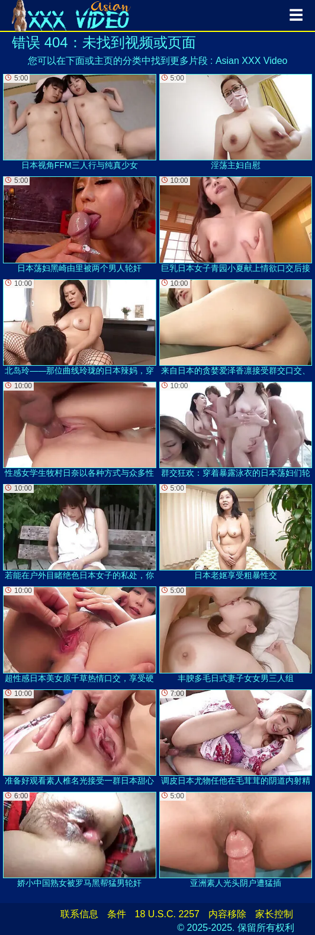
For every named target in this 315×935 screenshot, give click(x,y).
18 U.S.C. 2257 (167, 914)
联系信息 (79, 914)
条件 (116, 914)
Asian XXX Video (252, 61)
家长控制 (274, 914)
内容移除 (227, 914)
